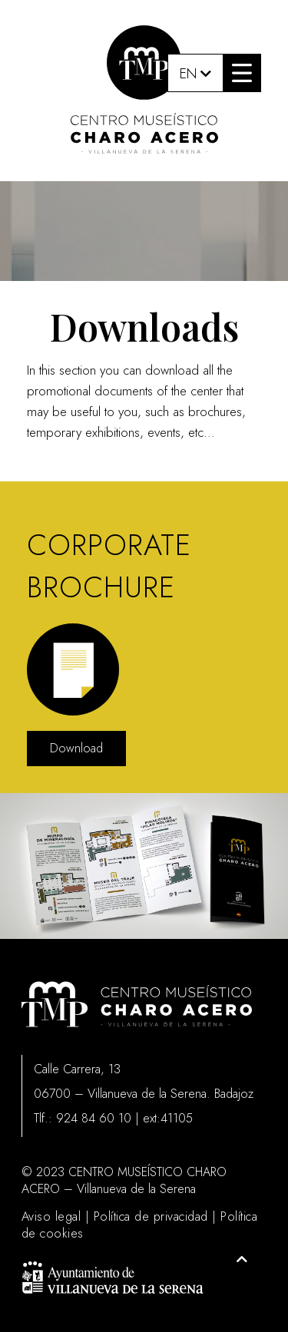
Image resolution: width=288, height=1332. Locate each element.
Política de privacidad (151, 1216)
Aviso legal (51, 1216)
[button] (242, 73)
